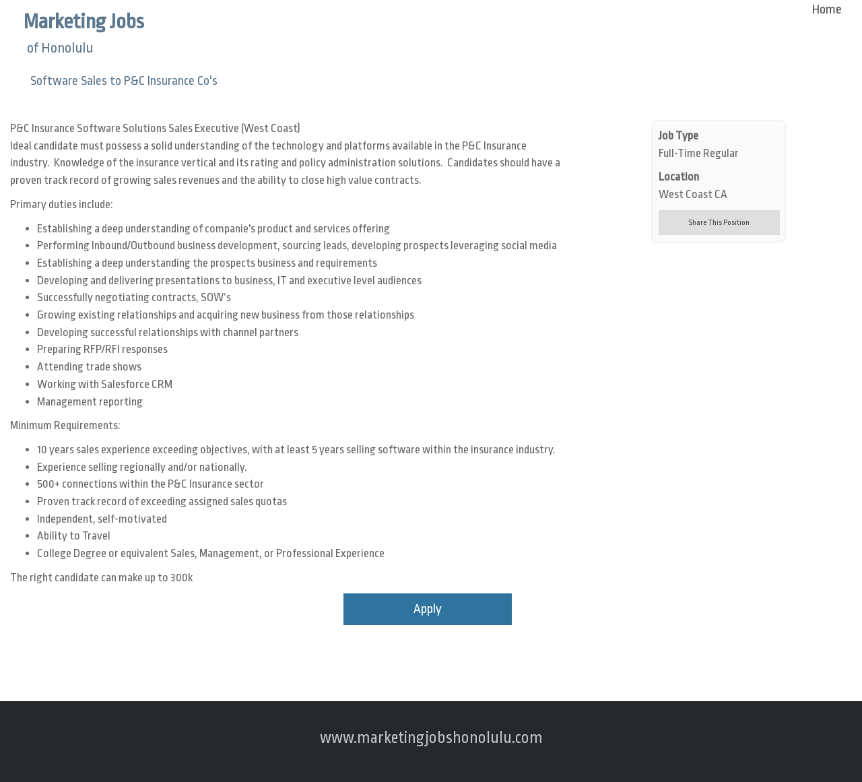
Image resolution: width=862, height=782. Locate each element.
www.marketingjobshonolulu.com (431, 738)
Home (827, 9)
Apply (427, 608)
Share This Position (719, 222)
